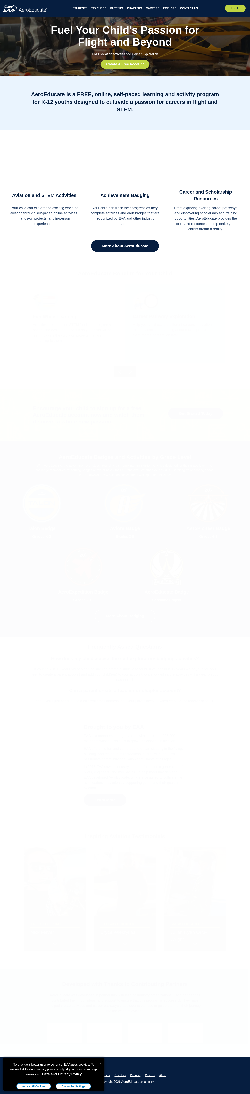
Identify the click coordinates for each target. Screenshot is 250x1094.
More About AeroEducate (125, 246)
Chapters (120, 1075)
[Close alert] (100, 1062)
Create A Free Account (125, 64)
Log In (235, 8)
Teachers (104, 1075)
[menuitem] (80, 8)
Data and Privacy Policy (62, 1074)
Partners (135, 1075)
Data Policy (147, 1081)
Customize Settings (73, 1086)
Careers (150, 1075)
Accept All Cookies (33, 1086)
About (162, 1075)
